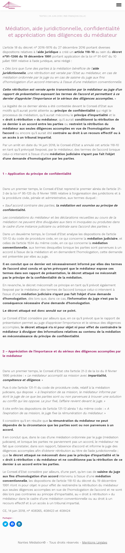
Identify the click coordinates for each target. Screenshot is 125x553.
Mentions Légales (94, 542)
